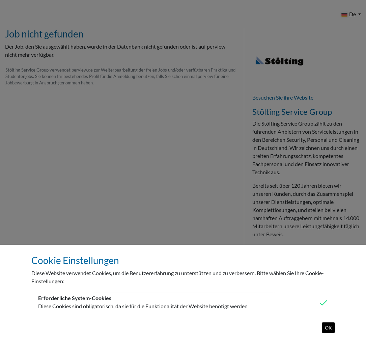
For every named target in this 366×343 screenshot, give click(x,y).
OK (328, 328)
